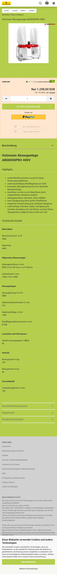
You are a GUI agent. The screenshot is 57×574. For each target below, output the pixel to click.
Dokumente (8, 412)
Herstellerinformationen (14, 406)
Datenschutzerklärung (37, 557)
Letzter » (32, 11)
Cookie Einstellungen (10, 487)
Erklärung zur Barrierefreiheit (12, 451)
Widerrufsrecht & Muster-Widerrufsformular (18, 469)
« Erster (6, 11)
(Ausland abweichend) (44, 82)
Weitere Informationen (28, 569)
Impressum (6, 446)
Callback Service (8, 482)
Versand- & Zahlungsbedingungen (15, 460)
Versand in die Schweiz (11, 464)
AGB (3, 473)
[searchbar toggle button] (40, 3)
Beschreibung (9, 145)
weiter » (23, 11)
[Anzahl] (28, 99)
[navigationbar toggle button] (53, 3)
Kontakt (5, 455)
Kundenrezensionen (12, 419)
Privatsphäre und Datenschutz (13, 478)
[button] (6, 99)
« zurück (15, 11)
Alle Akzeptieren (29, 562)
